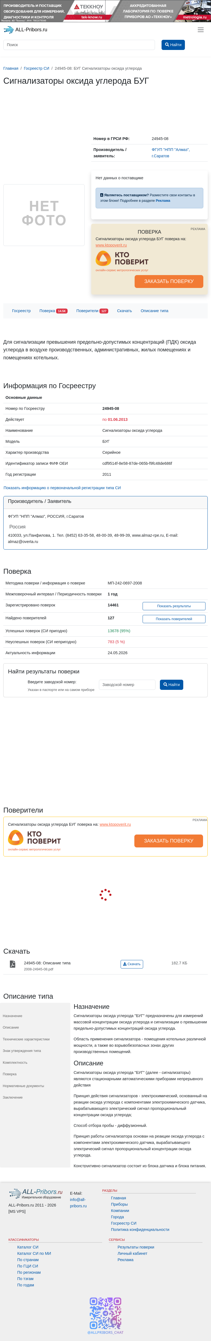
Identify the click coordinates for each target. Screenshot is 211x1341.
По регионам (29, 1272)
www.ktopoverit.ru (111, 245)
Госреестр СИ (124, 1223)
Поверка (54, 311)
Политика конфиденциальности (140, 1229)
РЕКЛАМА (198, 229)
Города (117, 1217)
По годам (25, 1285)
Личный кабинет (132, 1253)
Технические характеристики (26, 1039)
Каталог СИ (27, 1247)
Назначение (12, 1016)
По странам (28, 1260)
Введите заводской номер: (52, 682)
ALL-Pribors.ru (25, 30)
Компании (120, 1210)
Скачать (124, 311)
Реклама (126, 1260)
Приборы (119, 1204)
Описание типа (154, 311)
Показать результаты (174, 606)
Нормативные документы (23, 1086)
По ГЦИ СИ (27, 1266)
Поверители (92, 311)
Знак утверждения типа (22, 1051)
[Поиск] (79, 45)
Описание (11, 1027)
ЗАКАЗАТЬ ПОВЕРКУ (169, 281)
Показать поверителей (174, 619)
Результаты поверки (136, 1247)
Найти (171, 684)
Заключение (13, 1097)
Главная (118, 1198)
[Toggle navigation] (201, 30)
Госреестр (21, 311)
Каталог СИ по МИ (34, 1253)
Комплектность (15, 1062)
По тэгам (25, 1278)
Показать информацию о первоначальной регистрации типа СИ (62, 488)
